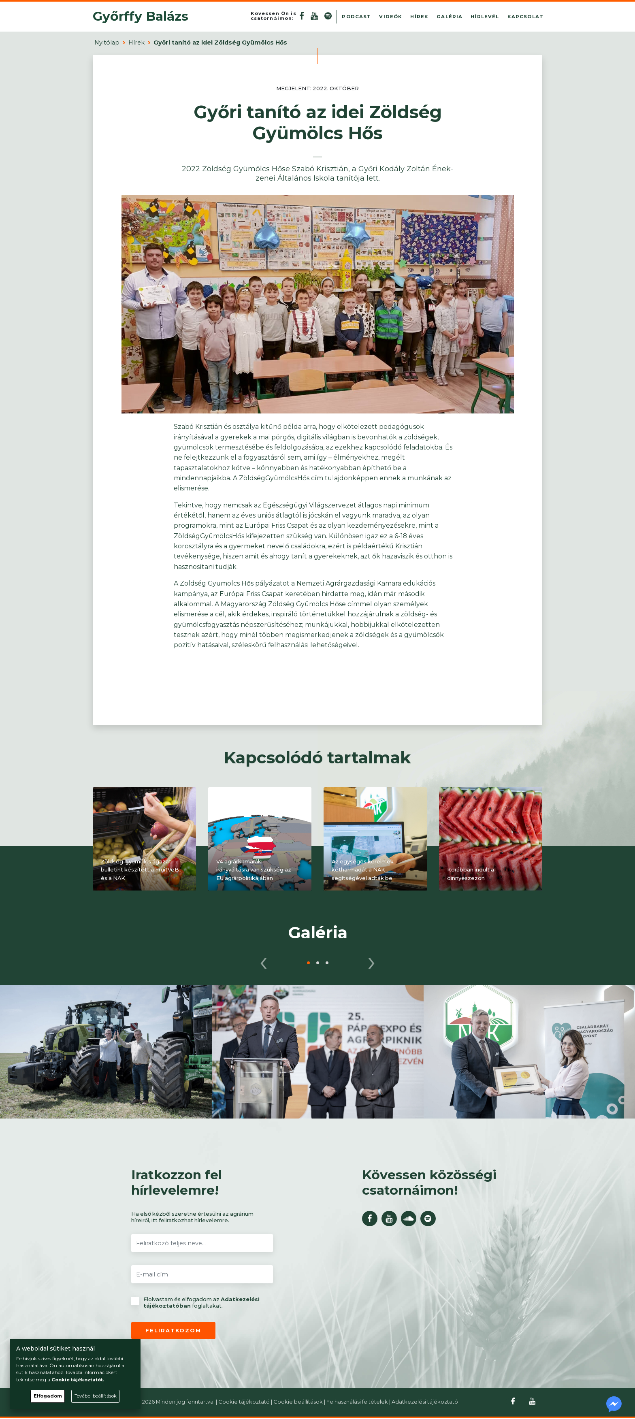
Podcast (356, 17)
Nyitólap (106, 43)
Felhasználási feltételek (357, 1403)
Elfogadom (48, 1396)
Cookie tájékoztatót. (77, 1380)
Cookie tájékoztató (244, 1403)
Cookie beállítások (298, 1403)
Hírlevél (485, 17)
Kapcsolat (525, 17)
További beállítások (96, 1396)
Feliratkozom (173, 1331)
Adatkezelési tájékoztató (425, 1403)
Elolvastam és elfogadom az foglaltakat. (195, 1304)
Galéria (449, 17)
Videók (390, 17)
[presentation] (263, 961)
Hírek (419, 17)
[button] (308, 964)
